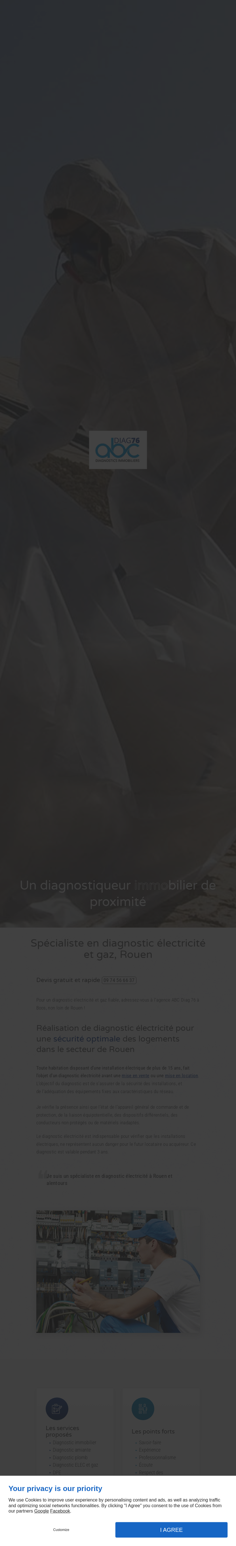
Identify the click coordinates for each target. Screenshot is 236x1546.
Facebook (60, 1511)
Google (41, 1511)
